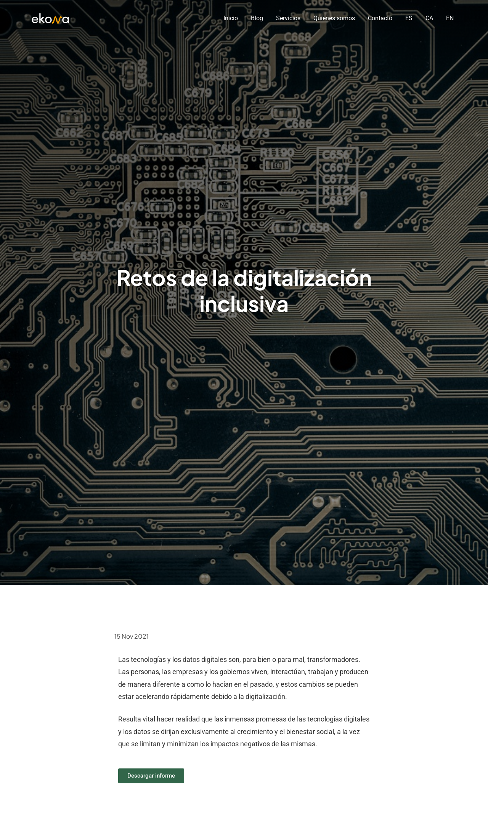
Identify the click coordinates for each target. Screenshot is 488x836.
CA (429, 18)
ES (409, 18)
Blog (257, 18)
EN (450, 18)
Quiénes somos (334, 18)
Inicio (230, 18)
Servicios (288, 18)
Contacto (380, 18)
